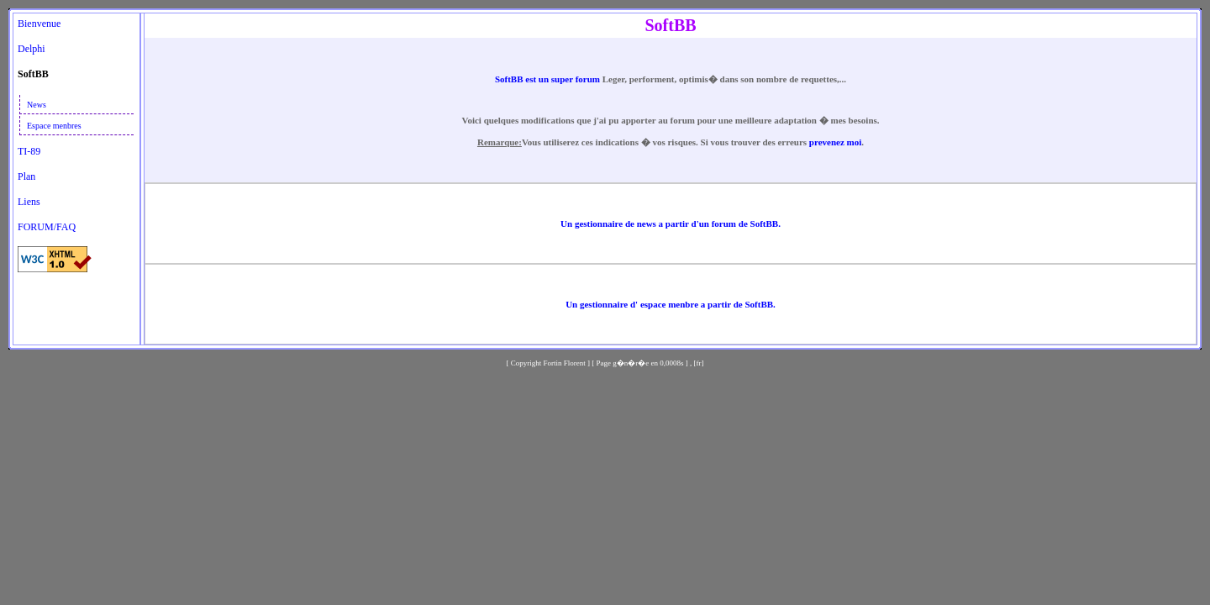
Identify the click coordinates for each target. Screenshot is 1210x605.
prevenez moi (835, 142)
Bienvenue (39, 23)
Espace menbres (54, 125)
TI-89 (29, 151)
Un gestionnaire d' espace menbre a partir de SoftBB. (671, 304)
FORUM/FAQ (47, 227)
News (36, 104)
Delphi (31, 49)
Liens (29, 202)
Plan (26, 176)
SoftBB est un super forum (548, 79)
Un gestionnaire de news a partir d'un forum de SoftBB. (670, 223)
